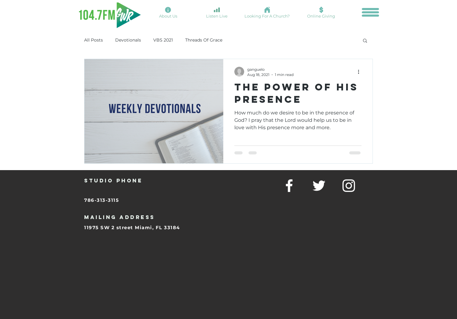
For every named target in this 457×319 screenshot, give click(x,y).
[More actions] (360, 71)
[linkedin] (348, 185)
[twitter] (319, 185)
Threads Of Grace (203, 40)
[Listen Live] (216, 12)
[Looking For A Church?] (267, 12)
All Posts (93, 40)
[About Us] (168, 12)
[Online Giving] (321, 12)
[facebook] (289, 185)
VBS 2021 (163, 40)
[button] (370, 12)
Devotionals (128, 40)
